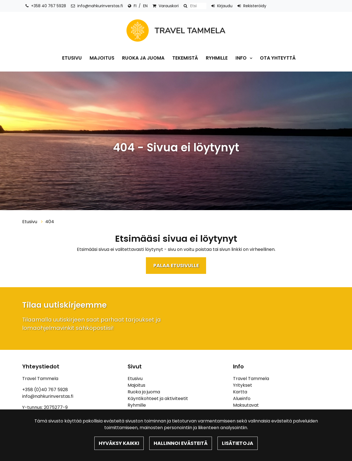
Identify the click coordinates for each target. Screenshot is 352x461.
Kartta (240, 392)
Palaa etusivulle (176, 265)
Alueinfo (241, 398)
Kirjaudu (224, 6)
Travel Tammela (251, 378)
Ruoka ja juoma (143, 58)
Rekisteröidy (254, 6)
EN (145, 6)
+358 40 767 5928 (48, 6)
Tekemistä (185, 58)
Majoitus (102, 58)
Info (241, 58)
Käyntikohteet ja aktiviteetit (158, 398)
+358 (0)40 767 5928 (45, 389)
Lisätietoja (237, 443)
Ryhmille (217, 58)
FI (135, 6)
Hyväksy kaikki (119, 443)
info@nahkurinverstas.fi (100, 6)
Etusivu (72, 58)
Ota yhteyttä (278, 58)
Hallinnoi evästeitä (180, 443)
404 (49, 221)
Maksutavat (246, 405)
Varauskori (169, 6)
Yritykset (242, 385)
